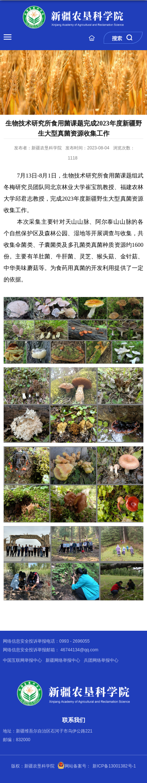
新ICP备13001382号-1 (114, 766)
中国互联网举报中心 (22, 660)
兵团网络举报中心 (101, 660)
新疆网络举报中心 (63, 660)
